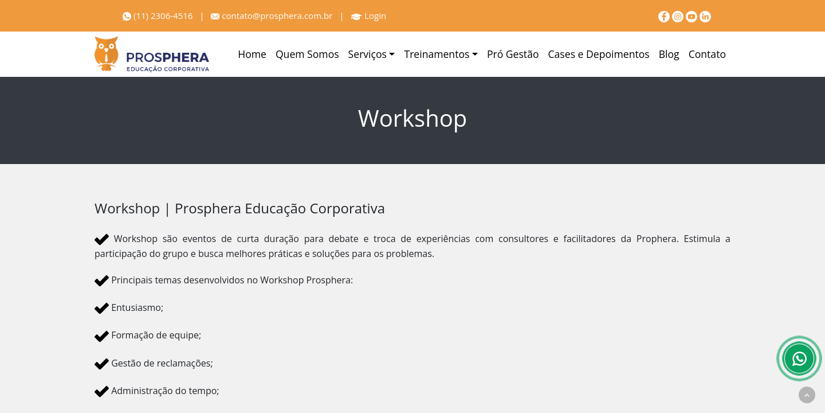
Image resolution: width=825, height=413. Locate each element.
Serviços (367, 54)
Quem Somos (307, 54)
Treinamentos (436, 54)
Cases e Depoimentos (599, 54)
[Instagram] (679, 15)
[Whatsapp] (799, 358)
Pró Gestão (513, 54)
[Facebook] (665, 15)
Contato (707, 54)
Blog (669, 54)
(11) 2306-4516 (157, 15)
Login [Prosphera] (368, 15)
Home (252, 54)
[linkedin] (705, 15)
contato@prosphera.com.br (271, 15)
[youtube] (693, 15)
